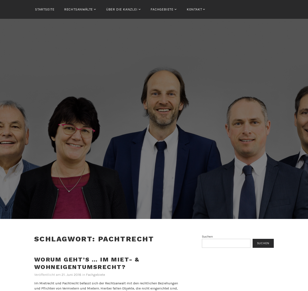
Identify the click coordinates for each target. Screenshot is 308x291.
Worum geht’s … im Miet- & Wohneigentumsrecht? (86, 263)
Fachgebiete (95, 275)
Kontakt (194, 9)
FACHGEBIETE (162, 9)
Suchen (207, 236)
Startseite (45, 9)
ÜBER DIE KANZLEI (122, 9)
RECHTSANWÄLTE (78, 9)
